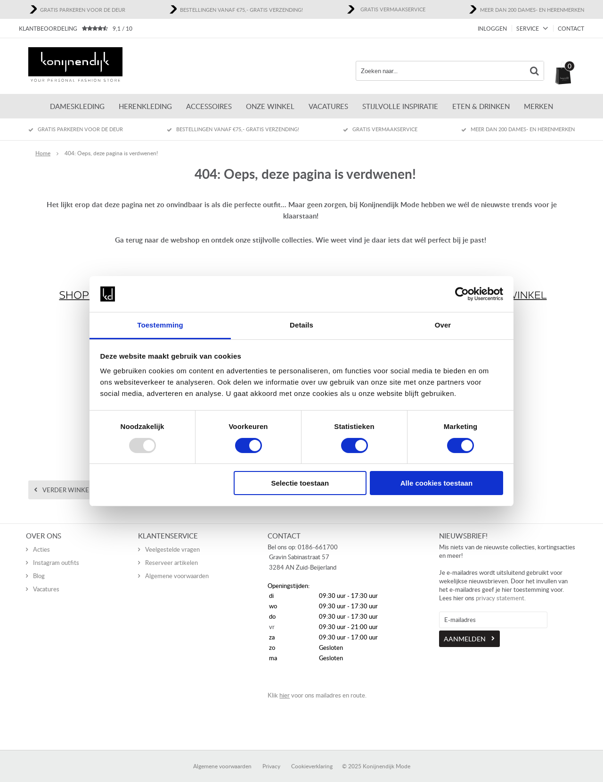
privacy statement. (501, 588)
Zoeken (534, 70)
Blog (39, 566)
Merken (538, 106)
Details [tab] (301, 325)
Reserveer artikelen (171, 552)
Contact (571, 29)
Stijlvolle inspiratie (400, 106)
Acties (41, 539)
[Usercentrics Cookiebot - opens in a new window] (462, 294)
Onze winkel (270, 106)
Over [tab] (443, 325)
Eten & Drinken (481, 106)
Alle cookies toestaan (436, 483)
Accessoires (209, 106)
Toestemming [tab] (160, 325)
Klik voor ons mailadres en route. (317, 685)
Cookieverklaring (312, 756)
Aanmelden (465, 628)
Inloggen (492, 29)
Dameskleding (77, 106)
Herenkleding (145, 106)
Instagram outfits (56, 552)
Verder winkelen (71, 490)
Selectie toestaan (300, 483)
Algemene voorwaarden (177, 566)
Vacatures (328, 106)
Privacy (271, 756)
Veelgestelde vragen (172, 539)
